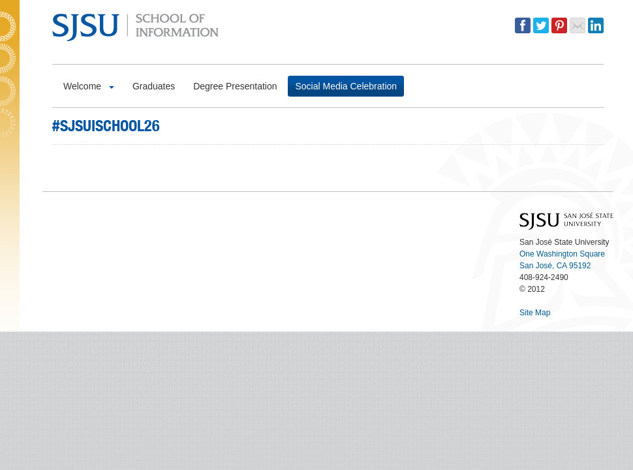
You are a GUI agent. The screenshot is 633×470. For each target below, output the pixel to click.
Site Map (534, 312)
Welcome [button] (88, 86)
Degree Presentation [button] (235, 86)
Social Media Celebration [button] (346, 86)
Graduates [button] (153, 86)
